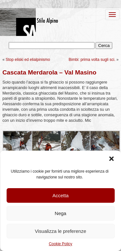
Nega (60, 213)
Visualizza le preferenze (60, 231)
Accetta (60, 195)
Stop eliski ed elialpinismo (28, 59)
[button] (111, 158)
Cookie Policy (60, 244)
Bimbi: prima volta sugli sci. (92, 59)
